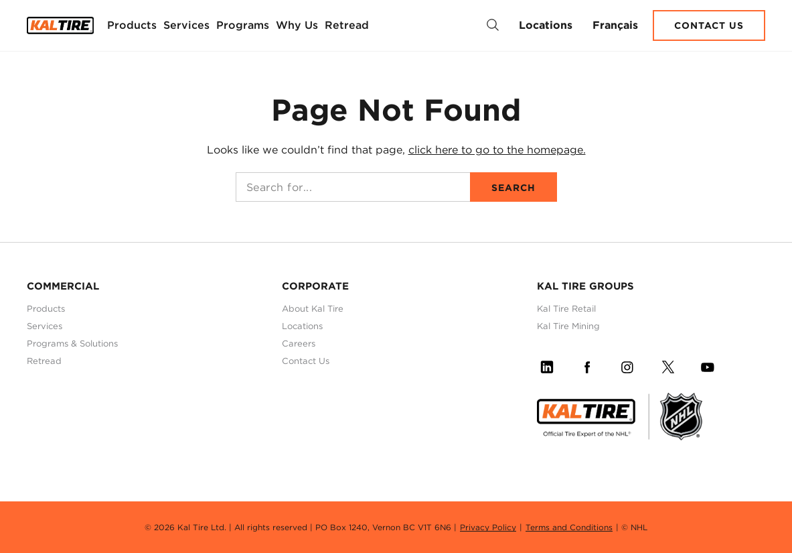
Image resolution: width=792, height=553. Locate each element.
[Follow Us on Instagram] (627, 365)
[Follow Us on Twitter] (667, 365)
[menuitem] (132, 25)
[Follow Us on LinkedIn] (547, 365)
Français (615, 25)
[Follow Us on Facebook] (587, 365)
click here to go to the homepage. (497, 149)
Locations (545, 25)
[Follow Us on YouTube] (708, 365)
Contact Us (709, 25)
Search (513, 187)
